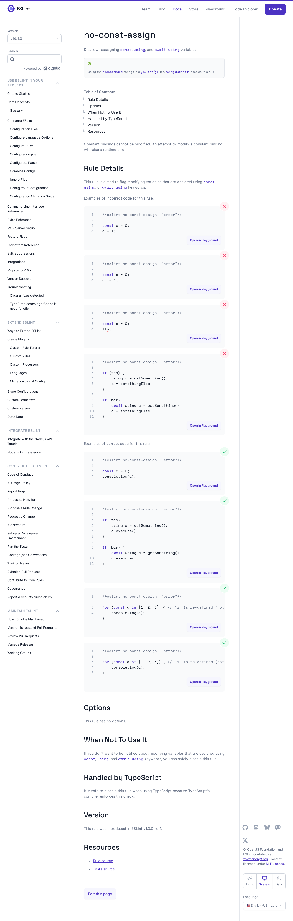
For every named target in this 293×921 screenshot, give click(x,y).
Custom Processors (24, 364)
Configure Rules (21, 146)
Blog (161, 9)
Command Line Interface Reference (25, 209)
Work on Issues (18, 563)
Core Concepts (18, 102)
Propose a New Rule (22, 500)
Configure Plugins (23, 154)
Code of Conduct (20, 474)
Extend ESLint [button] (33, 322)
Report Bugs (16, 491)
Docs (177, 9)
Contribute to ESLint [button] (33, 466)
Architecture (16, 525)
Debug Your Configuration (29, 188)
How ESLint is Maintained (26, 619)
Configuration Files (24, 129)
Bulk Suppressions (21, 253)
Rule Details (98, 99)
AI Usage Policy (18, 483)
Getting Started (18, 93)
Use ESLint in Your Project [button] (33, 82)
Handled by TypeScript (107, 118)
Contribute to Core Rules (25, 580)
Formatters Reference (23, 245)
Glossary (16, 110)
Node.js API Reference (24, 452)
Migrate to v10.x (19, 270)
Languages (18, 373)
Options (94, 106)
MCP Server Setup (21, 228)
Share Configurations (22, 391)
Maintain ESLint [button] (33, 611)
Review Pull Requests (23, 636)
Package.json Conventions (27, 555)
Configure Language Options (31, 137)
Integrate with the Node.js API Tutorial (29, 441)
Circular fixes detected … (29, 295)
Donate (275, 9)
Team (145, 9)
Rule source (103, 861)
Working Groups (19, 653)
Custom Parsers (19, 408)
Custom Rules (20, 356)
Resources (96, 131)
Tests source (104, 869)
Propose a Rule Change (24, 508)
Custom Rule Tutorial (25, 347)
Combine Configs (22, 171)
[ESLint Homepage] (18, 9)
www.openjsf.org (255, 859)
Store (193, 9)
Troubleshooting (19, 287)
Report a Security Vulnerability (29, 597)
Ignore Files (18, 179)
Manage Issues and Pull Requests (32, 627)
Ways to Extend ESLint (24, 331)
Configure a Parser (24, 163)
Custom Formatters (21, 400)
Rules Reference (19, 220)
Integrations (16, 262)
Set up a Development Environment (23, 535)
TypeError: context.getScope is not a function (33, 306)
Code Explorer (245, 9)
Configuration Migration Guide (32, 196)
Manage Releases (20, 644)
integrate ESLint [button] (33, 430)
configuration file (177, 72)
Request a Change (21, 516)
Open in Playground (204, 240)
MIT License (275, 864)
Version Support (19, 278)
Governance (16, 588)
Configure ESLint (19, 120)
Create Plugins (18, 339)
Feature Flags (17, 236)
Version (94, 125)
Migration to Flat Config (27, 381)
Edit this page (100, 893)
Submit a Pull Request (23, 572)
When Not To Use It (104, 112)
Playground (215, 9)
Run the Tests (17, 546)
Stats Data (15, 417)
